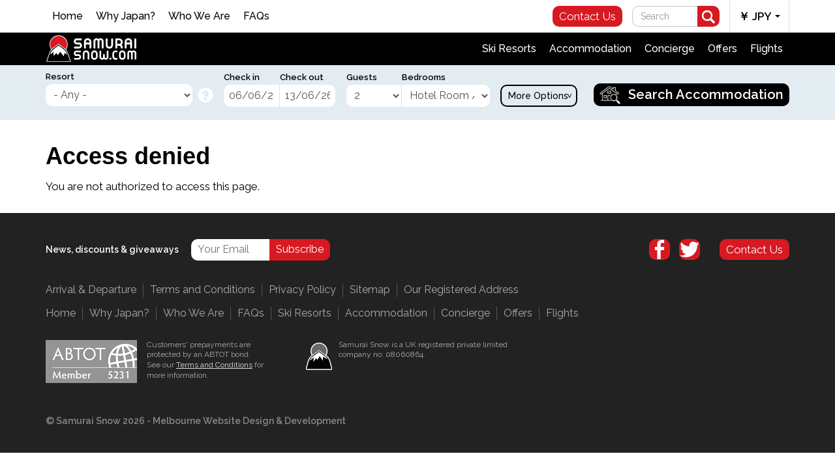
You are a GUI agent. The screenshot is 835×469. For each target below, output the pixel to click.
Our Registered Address (461, 289)
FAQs (256, 16)
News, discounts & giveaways (112, 249)
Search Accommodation (705, 94)
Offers (722, 48)
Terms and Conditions (202, 289)
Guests (361, 77)
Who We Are (199, 16)
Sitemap (370, 289)
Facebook (659, 249)
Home (67, 16)
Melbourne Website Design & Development (249, 421)
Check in (242, 77)
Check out (302, 77)
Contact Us (587, 16)
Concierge (670, 48)
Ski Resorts (509, 48)
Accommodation (590, 48)
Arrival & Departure (91, 289)
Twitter (689, 249)
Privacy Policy (302, 289)
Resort (60, 76)
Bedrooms (424, 77)
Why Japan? (125, 16)
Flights (766, 48)
